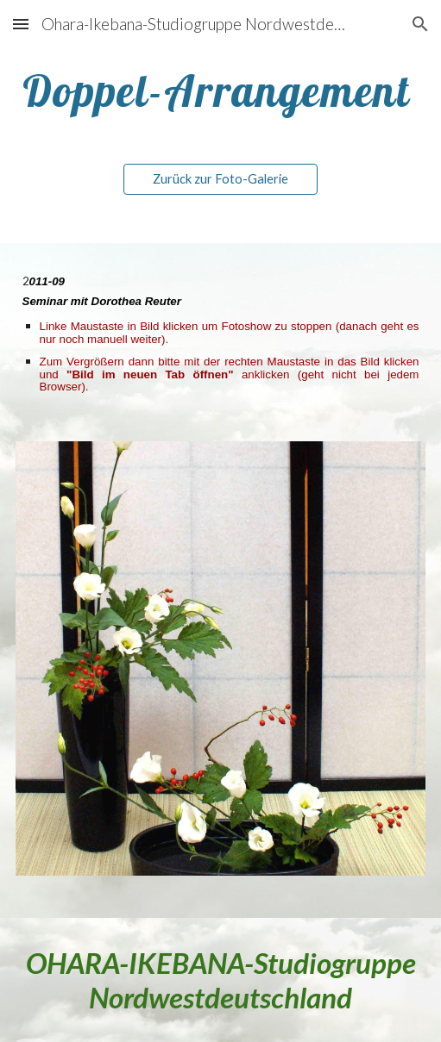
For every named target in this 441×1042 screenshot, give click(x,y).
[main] (221, 90)
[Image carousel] (221, 669)
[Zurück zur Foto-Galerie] (220, 179)
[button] (20, 23)
